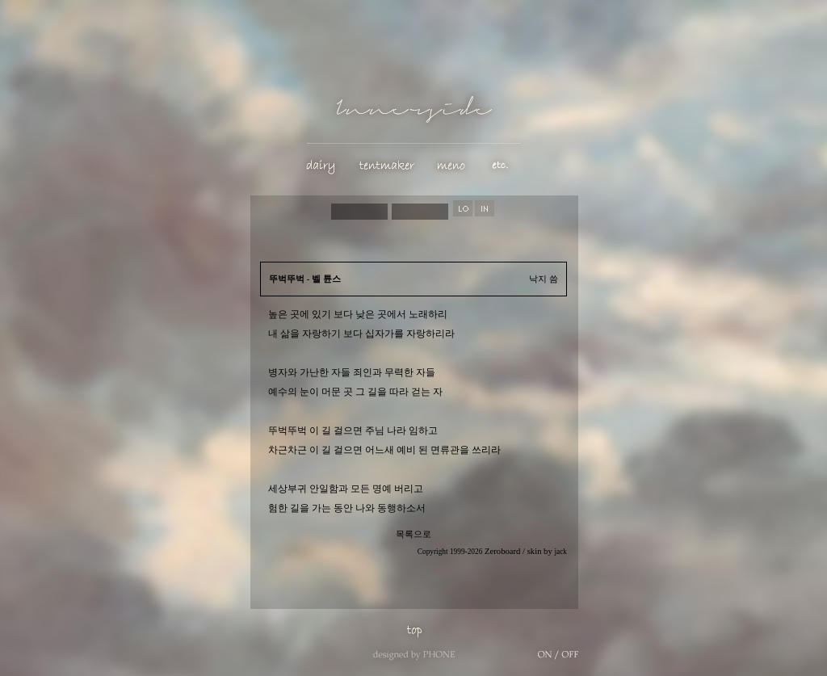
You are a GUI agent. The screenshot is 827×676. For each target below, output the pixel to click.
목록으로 (413, 534)
